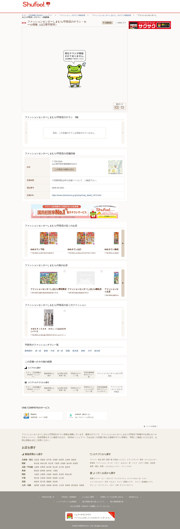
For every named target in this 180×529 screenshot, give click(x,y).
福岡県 (36, 485)
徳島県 (36, 482)
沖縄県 (81, 485)
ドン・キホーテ (107, 478)
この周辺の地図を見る (64, 169)
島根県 (55, 478)
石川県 (61, 467)
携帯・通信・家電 (97, 466)
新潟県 (48, 467)
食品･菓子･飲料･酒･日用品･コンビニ (112, 460)
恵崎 (83, 351)
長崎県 (48, 485)
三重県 (55, 471)
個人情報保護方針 (117, 502)
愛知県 (36, 471)
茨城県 (63, 463)
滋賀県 (55, 474)
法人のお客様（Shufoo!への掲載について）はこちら (90, 506)
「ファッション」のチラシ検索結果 (71, 15)
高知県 (55, 482)
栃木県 (69, 463)
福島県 (73, 460)
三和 (117, 485)
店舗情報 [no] (107, 22)
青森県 (42, 460)
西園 (68, 351)
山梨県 (36, 467)
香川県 (42, 482)
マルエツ (112, 482)
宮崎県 (67, 485)
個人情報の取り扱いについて (93, 502)
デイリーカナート (126, 485)
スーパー (93, 460)
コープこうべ (103, 485)
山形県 (67, 460)
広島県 (42, 478)
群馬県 (75, 463)
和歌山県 (68, 474)
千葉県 (56, 463)
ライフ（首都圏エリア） (144, 482)
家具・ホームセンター (148, 460)
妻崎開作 (28, 351)
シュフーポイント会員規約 (66, 502)
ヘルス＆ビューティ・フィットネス (118, 466)
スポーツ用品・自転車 (146, 463)
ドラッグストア (133, 460)
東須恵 (75, 351)
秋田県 (61, 460)
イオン (144, 478)
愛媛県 (48, 482)
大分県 (61, 485)
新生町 (97, 351)
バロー (111, 485)
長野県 (42, 467)
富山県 (55, 467)
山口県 (61, 478)
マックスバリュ (120, 478)
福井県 (67, 467)
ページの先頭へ (151, 426)
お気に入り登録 (64, 271)
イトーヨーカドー (97, 482)
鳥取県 (48, 478)
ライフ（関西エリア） (125, 482)
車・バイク (133, 463)
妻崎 (46, 351)
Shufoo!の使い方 (48, 497)
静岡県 (42, 471)
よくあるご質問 (88, 497)
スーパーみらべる (134, 478)
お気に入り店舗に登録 (120, 22)
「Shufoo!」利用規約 (68, 497)
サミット (93, 485)
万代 (106, 482)
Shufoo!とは (133, 497)
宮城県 (55, 460)
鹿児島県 (74, 485)
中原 (52, 351)
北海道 (36, 460)
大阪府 (36, 474)
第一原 (38, 351)
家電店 (92, 463)
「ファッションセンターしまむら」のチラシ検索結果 (111, 15)
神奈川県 (43, 463)
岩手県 (48, 460)
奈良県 (61, 474)
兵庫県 (42, 474)
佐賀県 (42, 485)
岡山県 (36, 478)
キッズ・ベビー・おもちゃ (117, 463)
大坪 (90, 351)
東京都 (36, 463)
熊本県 (55, 485)
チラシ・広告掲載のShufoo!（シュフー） (37, 15)
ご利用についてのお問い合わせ (111, 497)
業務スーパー (95, 478)
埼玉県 (50, 463)
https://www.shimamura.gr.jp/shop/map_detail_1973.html (76, 195)
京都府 (48, 474)
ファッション (101, 463)
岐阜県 (48, 471)
